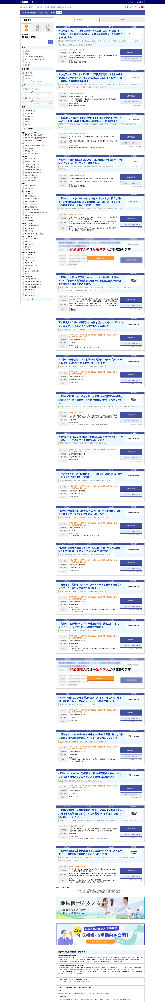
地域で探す (40, 7)
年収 (33, 89)
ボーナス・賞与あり (32, 154)
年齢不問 (28, 244)
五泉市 (53, 7)
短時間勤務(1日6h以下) (33, 172)
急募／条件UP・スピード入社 (35, 140)
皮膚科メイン (30, 263)
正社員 (28, 73)
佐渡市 (87, 981)
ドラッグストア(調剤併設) (34, 57)
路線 (37, 28)
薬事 (27, 124)
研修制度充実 (30, 231)
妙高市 (71, 981)
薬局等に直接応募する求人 (34, 135)
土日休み (28, 193)
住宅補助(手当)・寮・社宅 (34, 234)
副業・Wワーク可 (31, 239)
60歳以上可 (29, 241)
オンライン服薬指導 (32, 271)
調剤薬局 (28, 51)
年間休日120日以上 (31, 199)
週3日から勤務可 (31, 207)
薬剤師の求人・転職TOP (27, 7)
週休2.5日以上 (30, 196)
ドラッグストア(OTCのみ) (34, 59)
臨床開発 (28, 119)
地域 (26, 28)
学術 (27, 122)
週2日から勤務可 (31, 204)
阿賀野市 (81, 981)
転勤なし (28, 215)
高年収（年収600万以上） (34, 145)
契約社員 (28, 75)
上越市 (76, 981)
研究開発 (28, 116)
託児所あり (29, 228)
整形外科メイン (30, 265)
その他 (27, 65)
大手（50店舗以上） (32, 220)
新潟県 (47, 7)
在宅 (27, 274)
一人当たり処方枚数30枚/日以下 (36, 212)
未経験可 (28, 250)
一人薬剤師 (29, 255)
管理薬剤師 (29, 113)
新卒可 (27, 247)
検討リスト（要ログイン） (133, 58)
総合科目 (28, 257)
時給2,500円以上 (31, 148)
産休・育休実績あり (32, 225)
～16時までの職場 (31, 161)
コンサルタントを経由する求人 (36, 138)
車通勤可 (28, 188)
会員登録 (140, 2)
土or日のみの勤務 (31, 180)
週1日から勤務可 (31, 201)
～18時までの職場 (31, 167)
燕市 (59, 981)
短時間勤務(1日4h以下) (33, 169)
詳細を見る (131, 52)
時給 (33, 98)
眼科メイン (29, 260)
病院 (27, 54)
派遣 (27, 78)
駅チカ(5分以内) (30, 185)
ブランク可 (29, 292)
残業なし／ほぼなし (32, 159)
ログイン (131, 2)
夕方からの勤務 (30, 175)
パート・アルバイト (32, 81)
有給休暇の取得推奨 (32, 210)
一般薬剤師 (29, 111)
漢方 (27, 268)
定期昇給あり (30, 151)
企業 (27, 62)
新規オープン (30, 218)
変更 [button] (50, 42)
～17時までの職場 (31, 164)
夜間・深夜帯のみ (31, 178)
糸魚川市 (64, 981)
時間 (48, 28)
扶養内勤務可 (30, 295)
